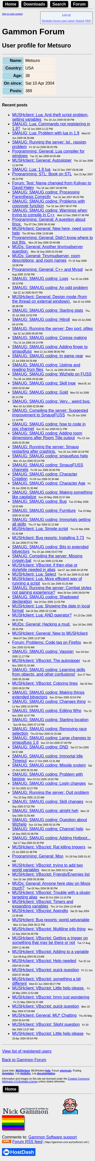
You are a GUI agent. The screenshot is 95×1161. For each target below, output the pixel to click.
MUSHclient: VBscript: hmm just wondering (50, 997)
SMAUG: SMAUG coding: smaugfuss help (50, 456)
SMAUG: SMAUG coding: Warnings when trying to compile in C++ (49, 212)
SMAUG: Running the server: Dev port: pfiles (52, 328)
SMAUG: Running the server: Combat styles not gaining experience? (51, 590)
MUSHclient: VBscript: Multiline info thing (49, 929)
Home (10, 4)
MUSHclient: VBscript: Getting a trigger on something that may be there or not (50, 940)
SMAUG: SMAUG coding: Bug (39, 501)
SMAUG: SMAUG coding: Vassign (42, 651)
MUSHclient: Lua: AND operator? (42, 615)
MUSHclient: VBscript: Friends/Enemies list (51, 874)
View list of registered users (26, 1051)
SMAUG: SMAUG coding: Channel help (47, 829)
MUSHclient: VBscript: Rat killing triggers (48, 847)
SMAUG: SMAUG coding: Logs (40, 278)
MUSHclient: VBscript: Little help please (48, 1033)
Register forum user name (58, 20)
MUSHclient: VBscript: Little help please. (48, 988)
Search (59, 4)
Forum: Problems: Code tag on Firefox (46, 642)
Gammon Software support (52, 1137)
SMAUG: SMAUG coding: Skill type (44, 383)
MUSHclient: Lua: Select (34, 574)
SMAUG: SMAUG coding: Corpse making (49, 338)
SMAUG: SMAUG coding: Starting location (50, 720)
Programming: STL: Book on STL (42, 174)
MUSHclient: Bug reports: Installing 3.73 (48, 538)
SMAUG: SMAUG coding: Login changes (49, 783)
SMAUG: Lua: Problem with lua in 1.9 (45, 133)
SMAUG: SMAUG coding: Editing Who (46, 710)
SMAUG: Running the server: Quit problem (50, 792)
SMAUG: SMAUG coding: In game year (47, 356)
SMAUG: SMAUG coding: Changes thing (49, 701)
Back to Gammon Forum (24, 1060)
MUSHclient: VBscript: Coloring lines (45, 683)
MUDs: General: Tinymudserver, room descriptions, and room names (46, 258)
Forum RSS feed (27, 1142)
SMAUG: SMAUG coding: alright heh (45, 811)
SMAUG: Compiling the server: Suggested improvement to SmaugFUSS (50, 412)
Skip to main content (12, 14)
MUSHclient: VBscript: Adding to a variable (50, 952)
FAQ (88, 20)
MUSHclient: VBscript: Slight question (46, 1024)
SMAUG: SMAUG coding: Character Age (48, 483)
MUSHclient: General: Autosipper (42, 160)
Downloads (34, 4)
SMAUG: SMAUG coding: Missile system (49, 765)
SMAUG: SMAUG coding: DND (40, 747)
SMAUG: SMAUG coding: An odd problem (50, 288)
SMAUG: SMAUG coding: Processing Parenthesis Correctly (46, 194)
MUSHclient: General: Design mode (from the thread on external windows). (49, 299)
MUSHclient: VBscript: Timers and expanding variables (42, 903)
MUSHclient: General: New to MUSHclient (50, 633)
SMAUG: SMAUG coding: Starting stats (47, 310)
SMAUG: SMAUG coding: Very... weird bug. (51, 401)
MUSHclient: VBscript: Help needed (44, 961)
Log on (66, 14)
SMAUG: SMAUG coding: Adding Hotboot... (51, 838)
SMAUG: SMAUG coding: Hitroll (41, 319)
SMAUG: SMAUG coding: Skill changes (47, 801)
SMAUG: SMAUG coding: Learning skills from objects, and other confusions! (48, 672)
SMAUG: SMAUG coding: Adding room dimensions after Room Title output (47, 435)
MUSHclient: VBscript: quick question (45, 970)
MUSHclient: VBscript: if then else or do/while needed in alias (45, 567)
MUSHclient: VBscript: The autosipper (46, 660)
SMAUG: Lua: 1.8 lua (31, 169)
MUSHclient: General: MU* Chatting (44, 1015)
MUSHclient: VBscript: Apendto (40, 911)
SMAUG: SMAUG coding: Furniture (44, 510)
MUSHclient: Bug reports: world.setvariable (50, 920)
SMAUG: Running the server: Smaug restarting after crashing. (45, 449)
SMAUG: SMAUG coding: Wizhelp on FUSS (51, 374)
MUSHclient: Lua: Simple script (40, 529)
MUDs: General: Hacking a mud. (41, 624)
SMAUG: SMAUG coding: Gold (40, 392)
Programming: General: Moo (37, 856)
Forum (79, 4)
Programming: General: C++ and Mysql (47, 269)
